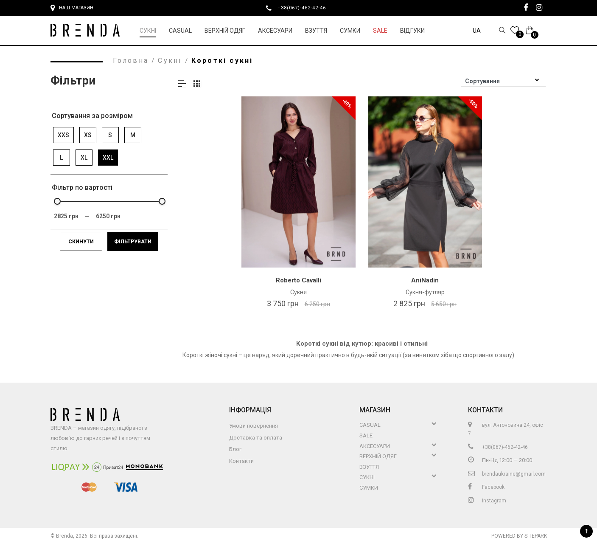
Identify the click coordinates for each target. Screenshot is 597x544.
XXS (63, 135)
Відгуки (412, 30)
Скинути (81, 242)
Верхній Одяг (225, 30)
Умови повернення (253, 426)
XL (84, 157)
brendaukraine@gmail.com (507, 474)
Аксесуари (275, 30)
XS (88, 135)
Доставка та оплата (255, 437)
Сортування (482, 81)
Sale (380, 30)
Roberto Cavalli (298, 280)
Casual (180, 30)
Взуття (316, 30)
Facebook (486, 487)
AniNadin (425, 280)
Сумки (350, 30)
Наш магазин (71, 8)
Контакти (241, 461)
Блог (235, 449)
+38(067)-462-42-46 (305, 7)
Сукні (148, 30)
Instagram (487, 501)
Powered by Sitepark (519, 536)
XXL (108, 157)
